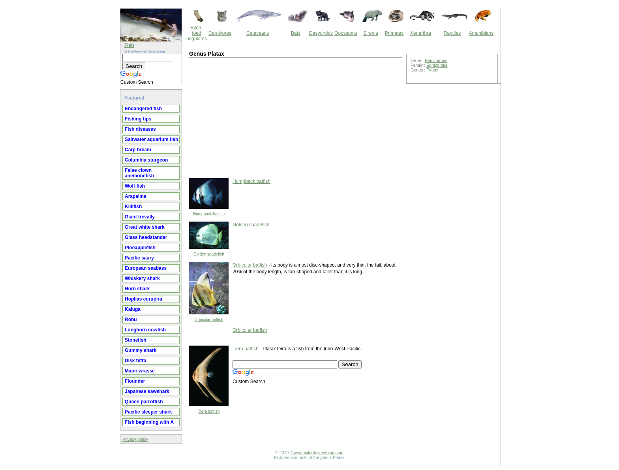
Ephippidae (436, 65)
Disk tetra (135, 360)
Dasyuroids (321, 33)
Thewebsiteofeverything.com (316, 452)
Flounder (135, 381)
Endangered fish (143, 108)
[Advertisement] (254, 117)
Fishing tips (138, 119)
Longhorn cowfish (145, 330)
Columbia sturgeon (146, 160)
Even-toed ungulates (196, 33)
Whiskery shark (142, 278)
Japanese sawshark (147, 391)
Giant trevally (140, 217)
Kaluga (133, 309)
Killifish (133, 206)
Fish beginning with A (149, 422)
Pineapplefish (140, 247)
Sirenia (370, 33)
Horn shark (137, 288)
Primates (394, 33)
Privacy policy (135, 439)
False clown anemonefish (139, 173)
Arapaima (135, 196)
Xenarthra (420, 33)
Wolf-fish (135, 186)
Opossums (345, 33)
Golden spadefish (208, 254)
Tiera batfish (209, 411)
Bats (295, 33)
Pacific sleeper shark (148, 412)
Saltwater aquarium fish (151, 139)
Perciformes (436, 60)
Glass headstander (146, 237)
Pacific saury (139, 258)
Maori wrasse (140, 371)
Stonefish (135, 340)
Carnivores (219, 33)
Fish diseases (140, 129)
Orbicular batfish (209, 320)
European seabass (146, 268)
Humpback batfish (209, 214)
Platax (432, 70)
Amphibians (481, 33)
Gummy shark (140, 350)
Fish (129, 45)
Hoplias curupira (143, 299)
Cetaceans (257, 33)
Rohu (131, 319)
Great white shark (145, 227)
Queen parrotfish (144, 401)
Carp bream (138, 149)
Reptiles (452, 33)
